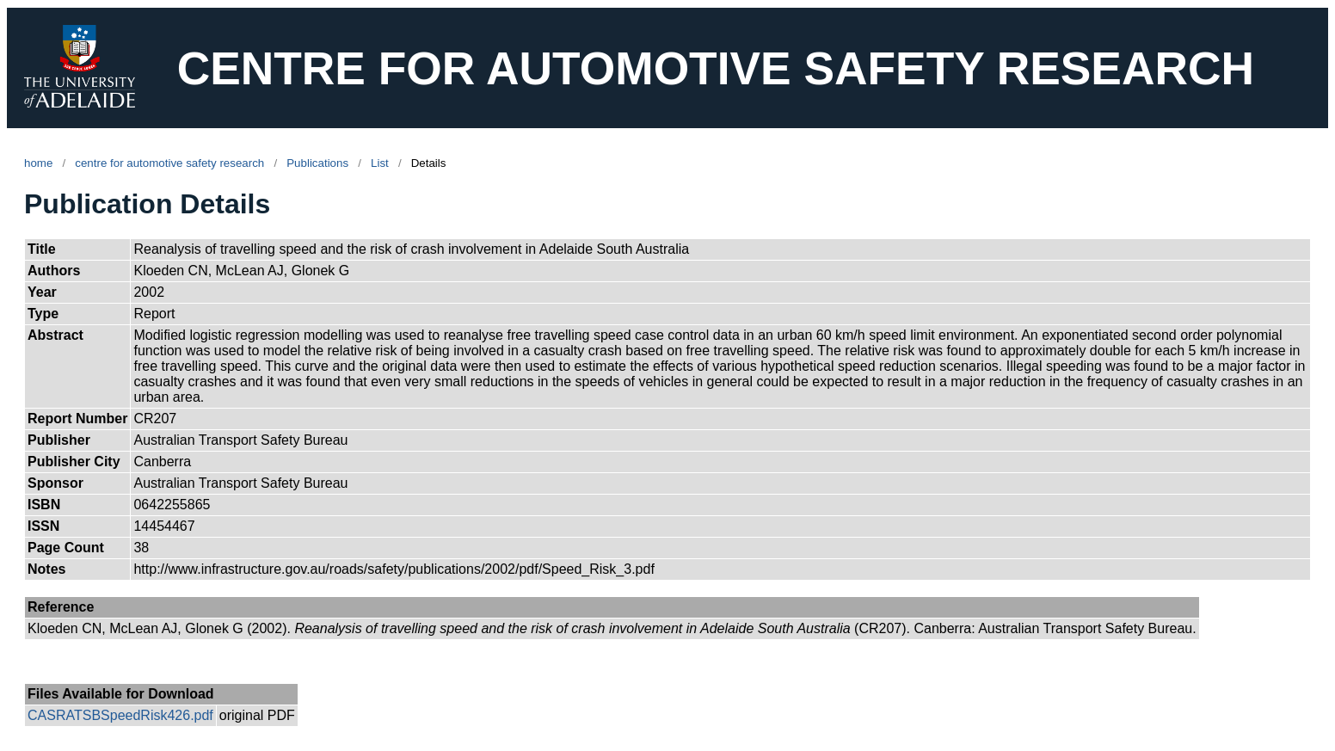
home (38, 163)
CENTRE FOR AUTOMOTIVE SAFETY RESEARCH (715, 68)
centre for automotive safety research (169, 163)
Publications (317, 163)
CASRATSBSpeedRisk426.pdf (120, 715)
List (380, 163)
